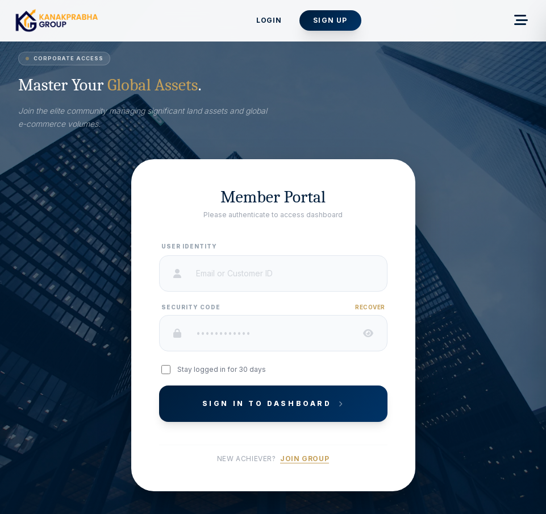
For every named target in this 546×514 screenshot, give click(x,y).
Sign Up (330, 20)
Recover (370, 307)
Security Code (190, 307)
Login (268, 20)
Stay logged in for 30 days (221, 369)
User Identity (189, 246)
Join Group (304, 458)
